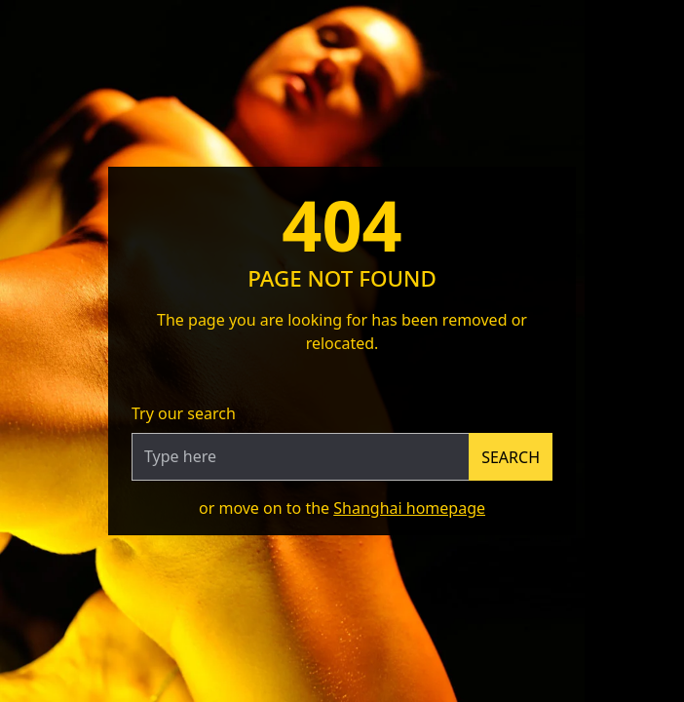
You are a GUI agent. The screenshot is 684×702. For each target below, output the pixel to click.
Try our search (184, 413)
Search (510, 457)
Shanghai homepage (409, 508)
